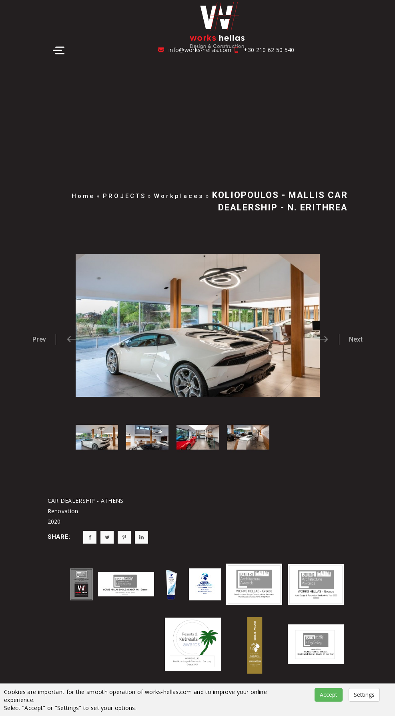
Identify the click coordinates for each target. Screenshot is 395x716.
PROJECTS (124, 196)
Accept (328, 694)
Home (83, 196)
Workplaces (179, 196)
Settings (364, 694)
